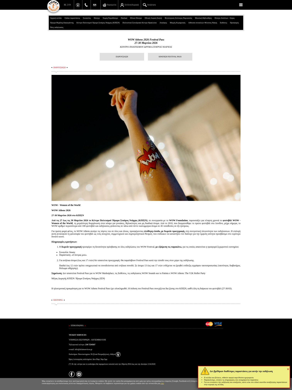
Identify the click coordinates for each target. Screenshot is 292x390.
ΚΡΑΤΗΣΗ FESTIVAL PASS (170, 57)
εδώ (162, 383)
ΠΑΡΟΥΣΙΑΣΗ (122, 57)
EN (69, 5)
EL (65, 5)
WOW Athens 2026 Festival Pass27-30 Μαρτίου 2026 (146, 41)
